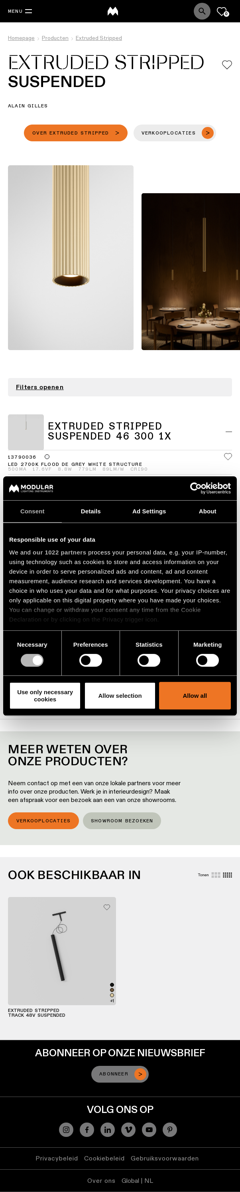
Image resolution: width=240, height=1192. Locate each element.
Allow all (195, 695)
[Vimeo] (128, 1130)
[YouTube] (149, 1130)
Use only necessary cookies (45, 695)
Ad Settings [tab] (149, 511)
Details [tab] (91, 511)
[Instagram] (66, 1130)
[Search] (202, 11)
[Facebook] (87, 1130)
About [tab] (207, 511)
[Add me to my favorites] (227, 65)
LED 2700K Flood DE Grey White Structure (75, 464)
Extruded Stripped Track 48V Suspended (36, 1013)
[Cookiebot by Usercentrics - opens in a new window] (196, 488)
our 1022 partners (59, 552)
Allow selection (120, 695)
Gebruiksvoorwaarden (165, 1158)
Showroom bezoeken (122, 821)
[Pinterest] (169, 1130)
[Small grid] (227, 875)
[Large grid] (215, 875)
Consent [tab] (32, 511)
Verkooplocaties (43, 821)
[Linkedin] (107, 1130)
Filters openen (40, 387)
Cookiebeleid (104, 1158)
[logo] (113, 11)
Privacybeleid (56, 1158)
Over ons (101, 1180)
